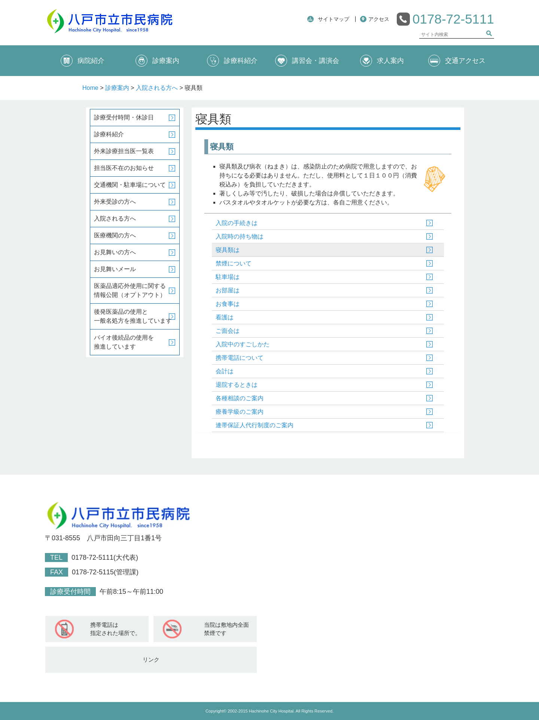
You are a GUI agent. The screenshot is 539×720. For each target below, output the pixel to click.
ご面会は (228, 331)
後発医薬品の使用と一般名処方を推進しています (133, 316)
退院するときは (237, 385)
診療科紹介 (232, 61)
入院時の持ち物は (240, 236)
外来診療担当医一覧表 (124, 151)
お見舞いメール (115, 269)
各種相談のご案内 (240, 398)
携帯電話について (240, 358)
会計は (225, 371)
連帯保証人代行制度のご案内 (254, 425)
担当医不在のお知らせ (124, 168)
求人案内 (382, 61)
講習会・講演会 (307, 61)
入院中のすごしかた (243, 344)
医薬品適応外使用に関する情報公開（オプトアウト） (130, 290)
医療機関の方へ (115, 235)
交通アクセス (456, 61)
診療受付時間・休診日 (124, 117)
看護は (225, 317)
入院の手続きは (237, 223)
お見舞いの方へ (115, 252)
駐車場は (228, 277)
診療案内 (157, 61)
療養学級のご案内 (240, 411)
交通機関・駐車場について (130, 185)
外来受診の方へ (115, 201)
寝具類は (228, 250)
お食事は (228, 304)
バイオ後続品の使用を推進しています (124, 342)
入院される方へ (157, 88)
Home (90, 88)
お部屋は (228, 290)
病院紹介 (82, 61)
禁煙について (234, 263)
